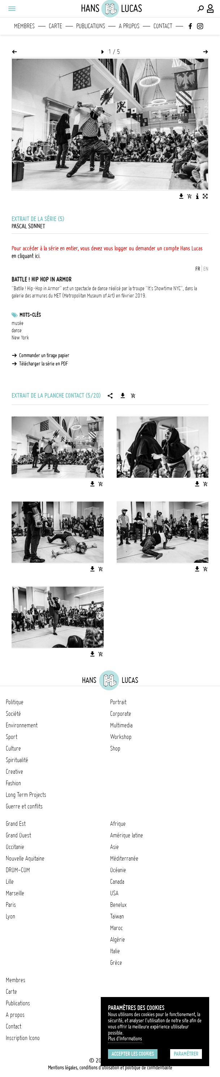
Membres (24, 26)
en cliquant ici (25, 255)
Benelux (118, 904)
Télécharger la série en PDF (43, 363)
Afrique (118, 823)
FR (197, 269)
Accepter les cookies (133, 1054)
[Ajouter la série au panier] (133, 395)
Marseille (15, 893)
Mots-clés (30, 315)
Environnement (22, 725)
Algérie (117, 939)
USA (114, 893)
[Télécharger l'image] (181, 196)
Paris (11, 904)
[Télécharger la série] (123, 395)
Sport (11, 736)
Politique (14, 702)
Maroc (116, 928)
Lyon (10, 916)
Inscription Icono (23, 1038)
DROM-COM (18, 870)
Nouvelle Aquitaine (25, 858)
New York (20, 337)
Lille (10, 881)
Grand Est (16, 823)
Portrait (118, 702)
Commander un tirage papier (44, 355)
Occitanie (15, 846)
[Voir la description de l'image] (197, 196)
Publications (90, 26)
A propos (129, 26)
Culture (13, 748)
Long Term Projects (26, 794)
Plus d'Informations (125, 1038)
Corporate (120, 713)
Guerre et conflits (24, 806)
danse (17, 330)
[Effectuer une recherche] (200, 9)
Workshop (120, 736)
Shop (115, 748)
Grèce (116, 962)
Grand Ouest (18, 835)
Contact (163, 26)
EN (205, 269)
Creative (14, 771)
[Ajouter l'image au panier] (189, 196)
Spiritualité (17, 760)
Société (13, 713)
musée (17, 323)
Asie (114, 846)
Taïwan (117, 916)
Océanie (118, 870)
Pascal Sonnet (28, 226)
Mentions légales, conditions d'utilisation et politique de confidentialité (110, 1067)
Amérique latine (126, 835)
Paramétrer (186, 1054)
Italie (115, 951)
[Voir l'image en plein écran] (205, 196)
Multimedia (121, 725)
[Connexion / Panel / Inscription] (211, 9)
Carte (55, 26)
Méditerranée (124, 858)
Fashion (13, 783)
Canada (117, 881)
